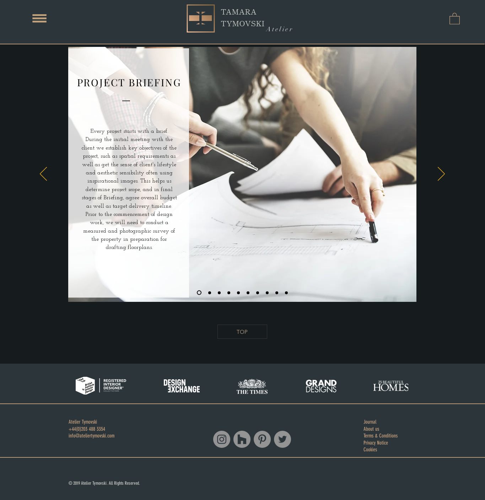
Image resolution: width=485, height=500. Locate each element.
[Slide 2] (209, 292)
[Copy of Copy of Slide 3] (238, 292)
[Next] (441, 174)
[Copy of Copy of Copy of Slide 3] (248, 292)
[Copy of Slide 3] (228, 292)
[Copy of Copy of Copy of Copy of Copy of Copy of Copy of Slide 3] (286, 292)
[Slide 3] (219, 292)
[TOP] (242, 332)
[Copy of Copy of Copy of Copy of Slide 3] (257, 292)
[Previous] (43, 174)
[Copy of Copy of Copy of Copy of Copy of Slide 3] (267, 292)
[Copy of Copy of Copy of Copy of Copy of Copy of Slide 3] (276, 292)
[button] (39, 18)
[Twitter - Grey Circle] (282, 439)
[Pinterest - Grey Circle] (262, 439)
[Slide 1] (199, 292)
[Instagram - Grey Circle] (221, 439)
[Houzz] (241, 439)
